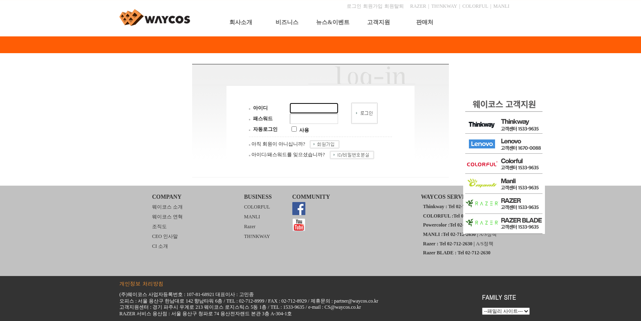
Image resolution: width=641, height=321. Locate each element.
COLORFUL (475, 6)
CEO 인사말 (165, 236)
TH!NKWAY (444, 6)
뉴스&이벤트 (333, 22)
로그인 (354, 6)
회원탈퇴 (394, 6)
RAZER (418, 6)
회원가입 (373, 6)
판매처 (424, 22)
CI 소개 (160, 246)
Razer (250, 226)
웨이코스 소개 (167, 207)
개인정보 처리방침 (141, 283)
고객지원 (378, 22)
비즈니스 (287, 22)
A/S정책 (488, 234)
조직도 (159, 226)
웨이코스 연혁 (167, 217)
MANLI (501, 6)
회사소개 (240, 22)
